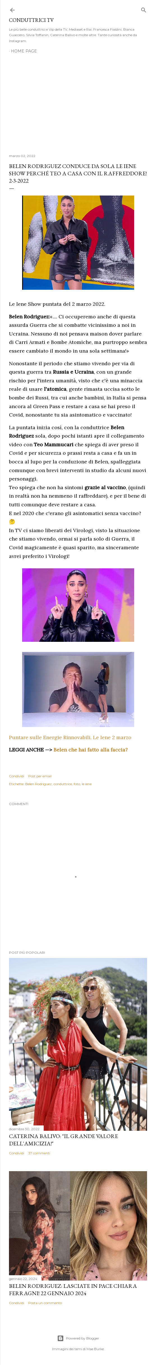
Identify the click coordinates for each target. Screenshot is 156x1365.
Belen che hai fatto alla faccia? (90, 749)
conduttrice (62, 784)
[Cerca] (143, 8)
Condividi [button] (16, 776)
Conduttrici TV (31, 20)
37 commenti (39, 1153)
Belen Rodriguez (38, 784)
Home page (24, 51)
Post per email (40, 776)
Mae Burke (95, 1349)
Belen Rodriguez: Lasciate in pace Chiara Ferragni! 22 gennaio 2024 (73, 1289)
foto (77, 784)
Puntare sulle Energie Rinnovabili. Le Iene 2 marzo (70, 737)
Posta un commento (45, 1303)
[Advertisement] (78, 100)
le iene (87, 784)
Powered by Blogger (78, 1338)
